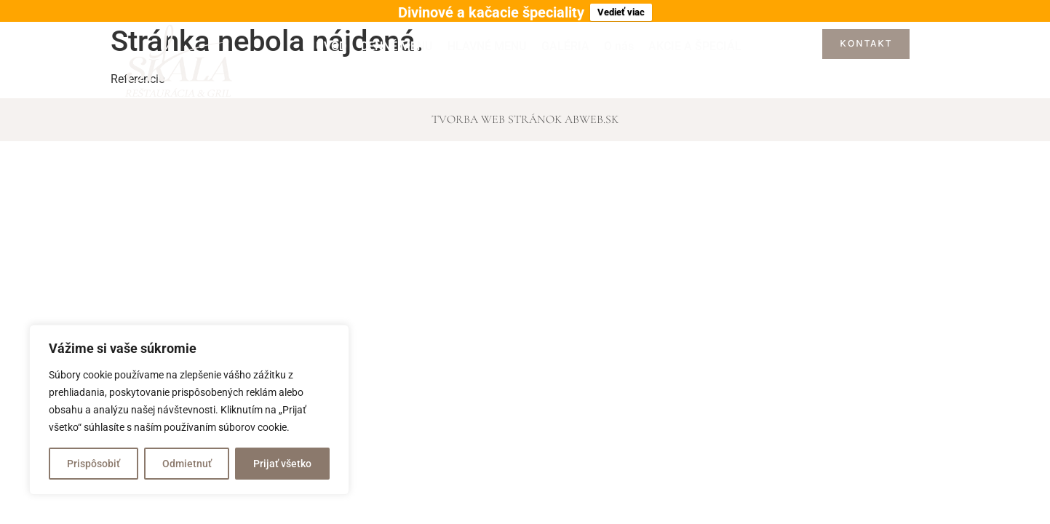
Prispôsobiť (93, 463)
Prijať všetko (282, 463)
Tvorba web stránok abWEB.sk (525, 113)
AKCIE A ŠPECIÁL (694, 40)
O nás (619, 40)
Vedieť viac (621, 12)
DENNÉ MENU (397, 40)
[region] (189, 410)
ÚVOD (331, 40)
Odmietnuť (187, 463)
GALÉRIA (565, 40)
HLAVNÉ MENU (487, 40)
